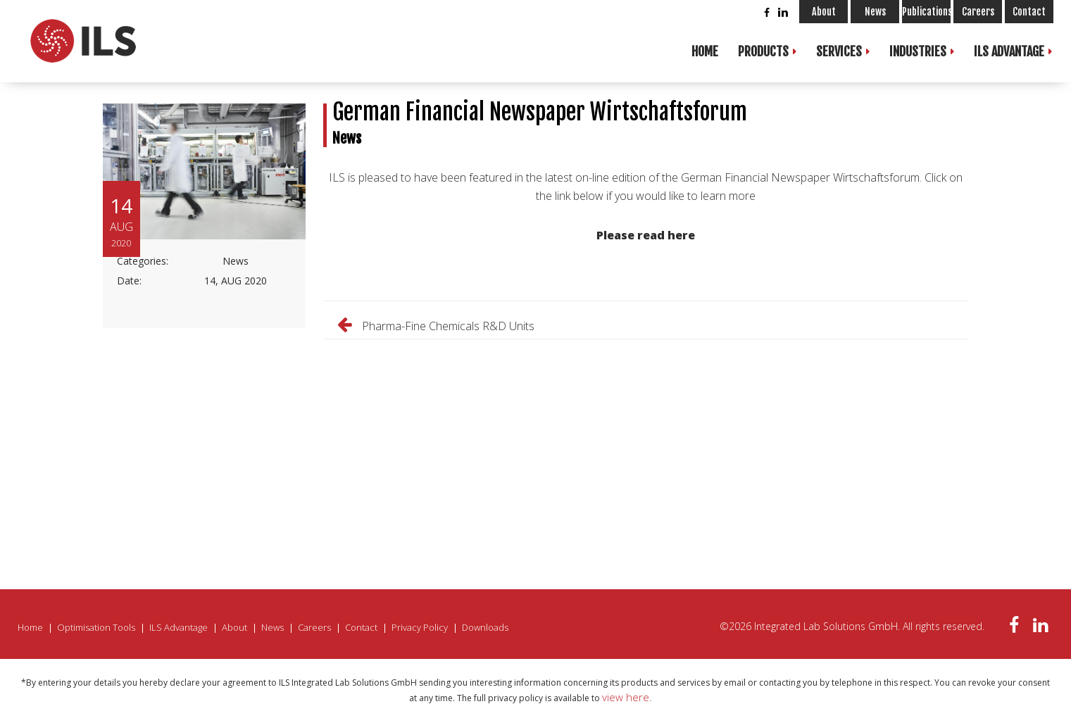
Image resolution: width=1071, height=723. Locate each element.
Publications (926, 12)
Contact (1029, 12)
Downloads (485, 627)
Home (704, 51)
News (875, 12)
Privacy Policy (420, 627)
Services (839, 51)
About (824, 12)
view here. (627, 697)
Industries (917, 51)
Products (763, 51)
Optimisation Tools (96, 627)
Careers (978, 12)
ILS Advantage (1009, 51)
